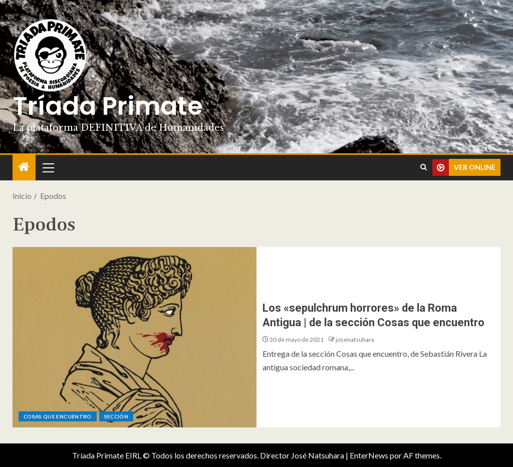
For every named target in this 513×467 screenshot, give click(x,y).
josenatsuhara (355, 339)
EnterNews (369, 455)
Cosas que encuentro (58, 416)
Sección (116, 416)
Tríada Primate (108, 106)
